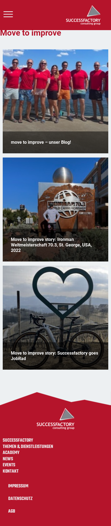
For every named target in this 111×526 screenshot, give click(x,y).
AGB (11, 511)
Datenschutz (20, 498)
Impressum (18, 486)
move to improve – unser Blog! (41, 142)
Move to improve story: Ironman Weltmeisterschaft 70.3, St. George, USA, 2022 (51, 245)
